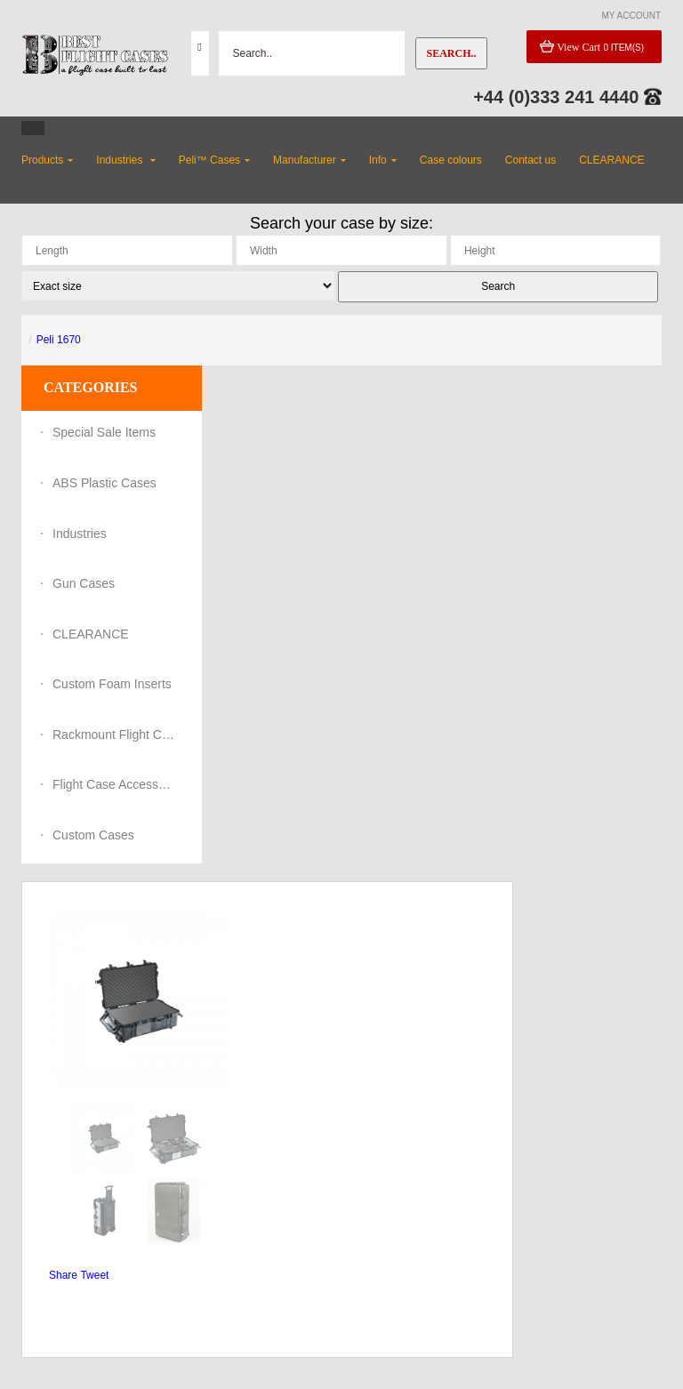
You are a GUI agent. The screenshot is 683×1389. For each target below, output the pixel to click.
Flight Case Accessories (114, 784)
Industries (79, 533)
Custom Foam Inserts (112, 684)
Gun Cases (83, 583)
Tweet (94, 1275)
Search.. (451, 53)
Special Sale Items (104, 432)
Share (63, 1275)
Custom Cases (93, 835)
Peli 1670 (58, 339)
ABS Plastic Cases (104, 483)
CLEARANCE (90, 634)
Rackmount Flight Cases (114, 734)
